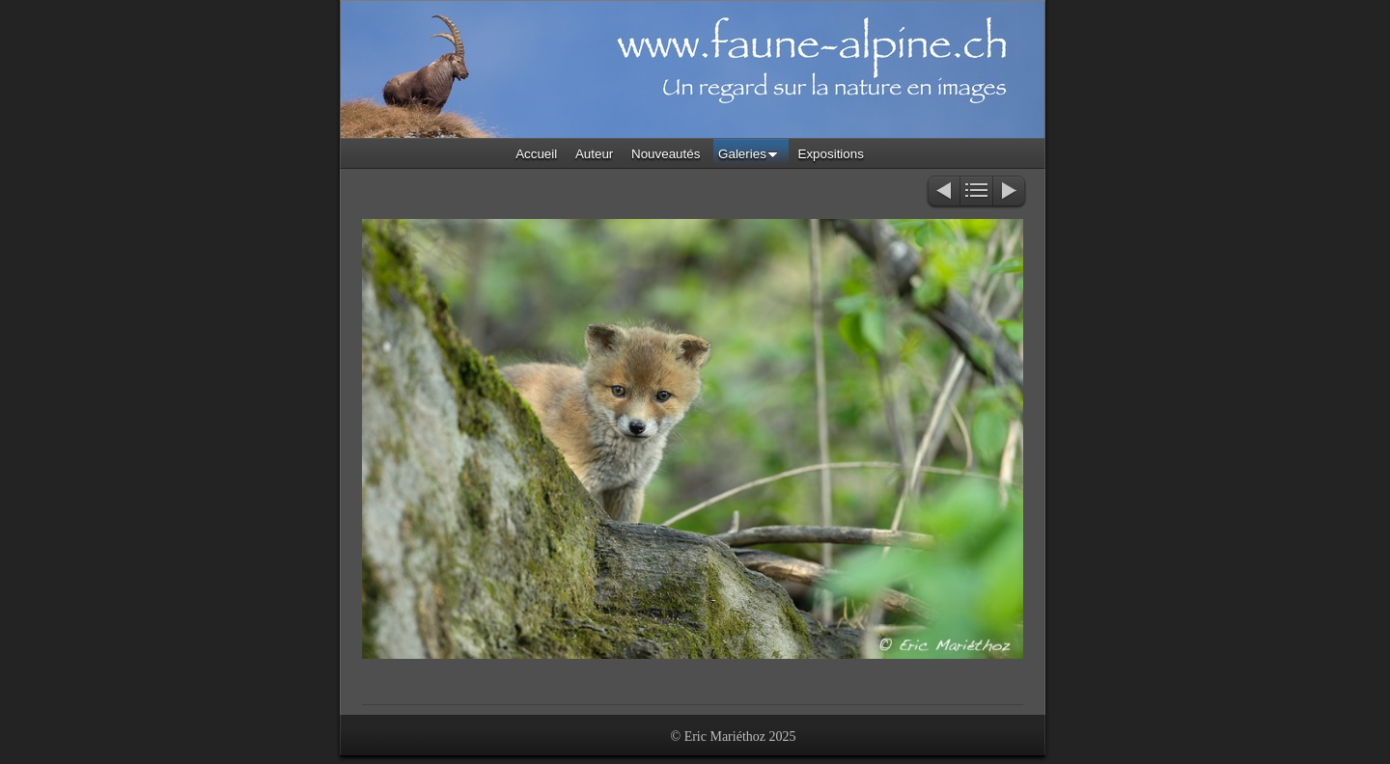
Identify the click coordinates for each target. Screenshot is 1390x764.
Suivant (1010, 192)
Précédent (942, 192)
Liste (976, 192)
